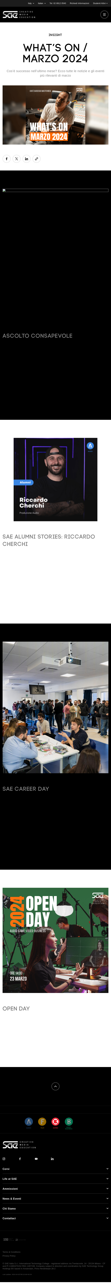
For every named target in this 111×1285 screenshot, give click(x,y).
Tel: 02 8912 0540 (58, 3)
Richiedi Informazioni (79, 3)
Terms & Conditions (11, 1252)
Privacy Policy (9, 1256)
